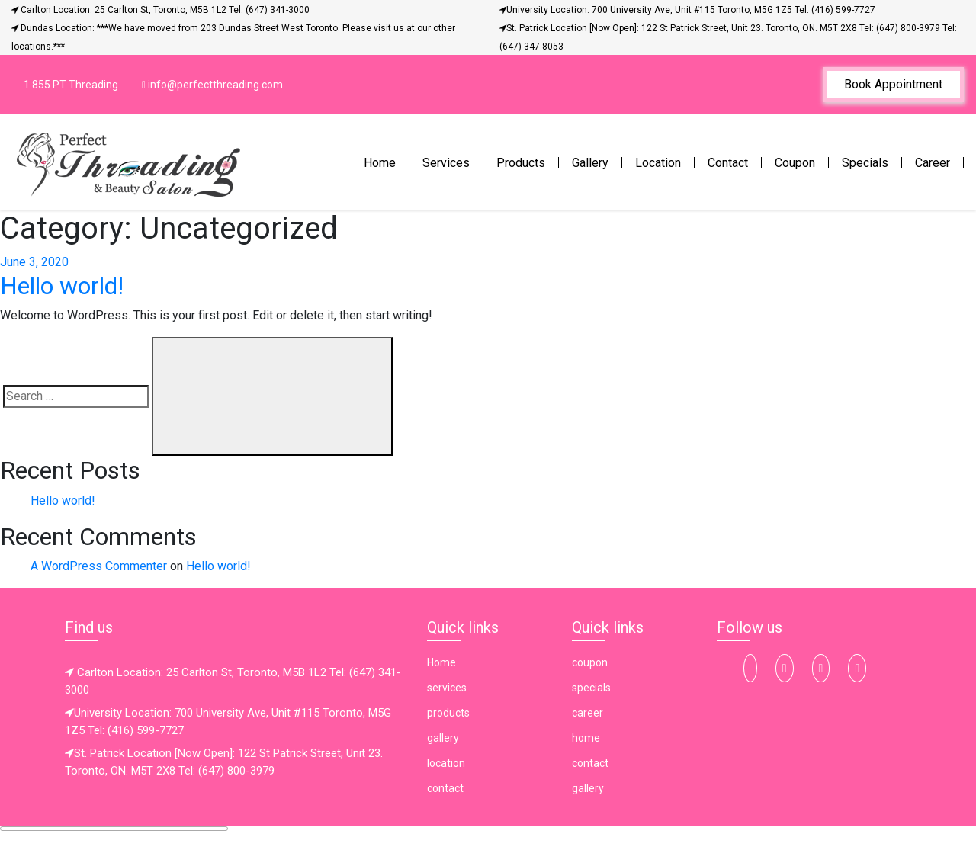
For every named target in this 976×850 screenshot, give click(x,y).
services (447, 688)
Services (446, 163)
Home (383, 161)
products (448, 713)
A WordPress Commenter (98, 566)
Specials (865, 163)
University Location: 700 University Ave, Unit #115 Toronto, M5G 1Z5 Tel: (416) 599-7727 (687, 10)
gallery (443, 738)
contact (445, 788)
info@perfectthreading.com (212, 85)
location (446, 763)
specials (591, 688)
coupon (590, 662)
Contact (728, 163)
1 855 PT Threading (71, 85)
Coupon (795, 163)
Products (520, 163)
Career (932, 163)
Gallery (590, 163)
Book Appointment (893, 84)
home (586, 738)
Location (658, 163)
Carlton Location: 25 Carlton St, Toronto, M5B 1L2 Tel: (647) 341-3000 (160, 10)
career (587, 713)
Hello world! (62, 285)
